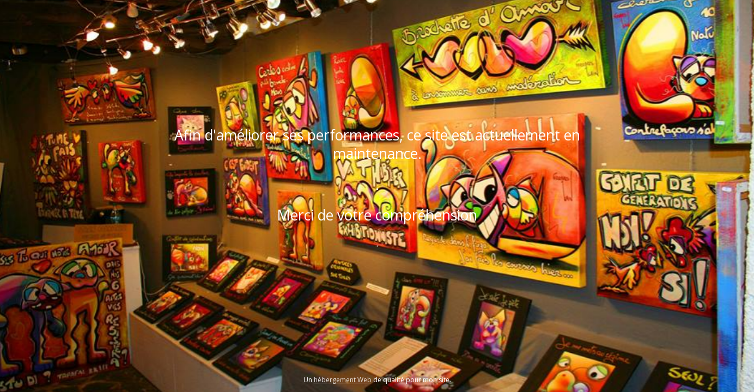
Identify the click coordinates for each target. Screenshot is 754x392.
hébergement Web (343, 379)
